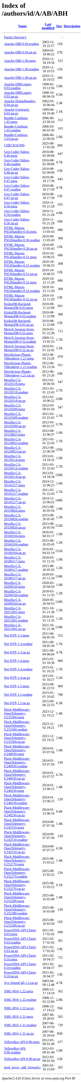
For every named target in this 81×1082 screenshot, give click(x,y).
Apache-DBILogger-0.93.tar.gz (18, 94)
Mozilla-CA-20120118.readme (16, 390)
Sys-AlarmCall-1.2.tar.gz (21, 983)
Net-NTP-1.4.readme (18, 669)
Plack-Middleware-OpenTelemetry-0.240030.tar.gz (17, 774)
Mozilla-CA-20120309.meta (14, 407)
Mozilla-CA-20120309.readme (16, 415)
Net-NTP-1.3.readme (18, 644)
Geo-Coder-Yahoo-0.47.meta (17, 179)
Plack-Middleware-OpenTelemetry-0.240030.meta (17, 750)
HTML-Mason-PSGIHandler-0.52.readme (22, 289)
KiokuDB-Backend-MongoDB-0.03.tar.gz (19, 322)
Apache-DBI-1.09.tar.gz (20, 77)
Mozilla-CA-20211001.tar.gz (15, 627)
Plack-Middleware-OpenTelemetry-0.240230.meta (17, 787)
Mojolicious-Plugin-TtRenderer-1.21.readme (20, 365)
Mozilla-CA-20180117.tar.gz (15, 576)
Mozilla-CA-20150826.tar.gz (15, 525)
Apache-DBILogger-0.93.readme (18, 86)
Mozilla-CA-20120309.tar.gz (15, 424)
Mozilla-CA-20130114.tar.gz (15, 475)
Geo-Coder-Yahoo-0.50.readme (17, 213)
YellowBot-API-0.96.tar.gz (22, 1059)
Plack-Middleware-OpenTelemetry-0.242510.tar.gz (17, 848)
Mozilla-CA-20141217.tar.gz (15, 500)
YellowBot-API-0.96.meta (21, 1042)
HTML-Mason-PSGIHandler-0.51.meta (20, 255)
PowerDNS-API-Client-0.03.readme (20, 940)
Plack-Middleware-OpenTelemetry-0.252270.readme (17, 872)
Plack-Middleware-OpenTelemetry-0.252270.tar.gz (17, 885)
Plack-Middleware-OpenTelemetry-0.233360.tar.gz (17, 738)
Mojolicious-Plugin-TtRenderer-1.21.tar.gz (19, 373)
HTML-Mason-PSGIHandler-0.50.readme (22, 238)
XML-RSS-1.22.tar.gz (19, 1008)
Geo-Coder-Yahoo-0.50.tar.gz (17, 221)
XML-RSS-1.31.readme (20, 1025)
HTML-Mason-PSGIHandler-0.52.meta (20, 280)
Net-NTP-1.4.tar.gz (17, 677)
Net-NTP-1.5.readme (18, 694)
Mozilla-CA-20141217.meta (14, 483)
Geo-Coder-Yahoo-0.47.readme (17, 187)
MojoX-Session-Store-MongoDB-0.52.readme (20, 339)
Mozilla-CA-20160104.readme (16, 542)
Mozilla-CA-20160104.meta (14, 534)
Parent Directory (15, 37)
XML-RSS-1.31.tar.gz (19, 1033)
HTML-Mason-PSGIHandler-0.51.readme (22, 263)
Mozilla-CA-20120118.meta (14, 382)
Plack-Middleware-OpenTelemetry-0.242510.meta (17, 823)
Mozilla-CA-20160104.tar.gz (15, 551)
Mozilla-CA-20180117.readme (16, 568)
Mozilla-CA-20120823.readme (16, 441)
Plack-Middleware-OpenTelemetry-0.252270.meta (17, 860)
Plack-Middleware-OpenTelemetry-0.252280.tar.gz (17, 921)
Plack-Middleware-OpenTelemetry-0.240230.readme (17, 799)
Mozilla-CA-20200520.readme (16, 593)
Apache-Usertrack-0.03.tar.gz (17, 111)
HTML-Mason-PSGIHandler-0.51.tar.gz (20, 272)
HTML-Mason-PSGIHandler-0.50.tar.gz (20, 246)
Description (72, 26)
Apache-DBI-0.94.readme (21, 44)
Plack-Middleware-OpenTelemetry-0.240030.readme (17, 762)
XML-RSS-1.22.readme (20, 999)
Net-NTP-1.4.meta (16, 661)
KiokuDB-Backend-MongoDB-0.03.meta (18, 306)
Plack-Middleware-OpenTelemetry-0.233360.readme (17, 725)
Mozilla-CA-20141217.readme (16, 491)
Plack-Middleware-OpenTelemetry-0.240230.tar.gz (17, 811)
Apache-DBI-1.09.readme (21, 69)
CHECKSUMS (14, 145)
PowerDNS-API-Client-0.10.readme (20, 966)
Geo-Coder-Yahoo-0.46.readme (17, 162)
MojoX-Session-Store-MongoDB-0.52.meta (19, 331)
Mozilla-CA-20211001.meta (14, 610)
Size (59, 26)
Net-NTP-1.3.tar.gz (17, 652)
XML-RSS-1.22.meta (18, 991)
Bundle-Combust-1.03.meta (16, 120)
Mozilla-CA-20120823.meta (14, 432)
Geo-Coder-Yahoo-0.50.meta (17, 204)
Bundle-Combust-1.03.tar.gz (16, 137)
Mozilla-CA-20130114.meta (14, 458)
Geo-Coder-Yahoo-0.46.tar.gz (17, 170)
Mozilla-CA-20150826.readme (16, 517)
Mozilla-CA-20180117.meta (14, 559)
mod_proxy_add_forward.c (22, 1067)
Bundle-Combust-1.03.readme (16, 128)
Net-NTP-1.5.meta (16, 686)
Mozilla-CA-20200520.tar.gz (15, 601)
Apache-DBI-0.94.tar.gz (20, 52)
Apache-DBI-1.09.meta (20, 61)
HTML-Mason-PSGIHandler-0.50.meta (20, 229)
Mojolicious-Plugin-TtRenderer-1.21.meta (19, 356)
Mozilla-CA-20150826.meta (14, 508)
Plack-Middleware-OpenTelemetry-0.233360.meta (17, 713)
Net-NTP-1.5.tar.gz (17, 703)
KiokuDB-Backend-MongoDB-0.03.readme (20, 314)
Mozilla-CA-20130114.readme (16, 466)
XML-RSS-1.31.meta (18, 1016)
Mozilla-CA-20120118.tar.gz (15, 399)
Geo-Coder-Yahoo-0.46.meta (17, 153)
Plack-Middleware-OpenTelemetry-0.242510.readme (17, 836)
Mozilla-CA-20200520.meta (14, 584)
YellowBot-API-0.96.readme (15, 1050)
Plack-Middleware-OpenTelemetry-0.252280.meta (17, 897)
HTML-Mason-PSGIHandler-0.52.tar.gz (20, 297)
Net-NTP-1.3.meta (16, 635)
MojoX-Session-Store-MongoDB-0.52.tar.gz (19, 348)
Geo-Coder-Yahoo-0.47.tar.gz (17, 196)
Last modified (48, 26)
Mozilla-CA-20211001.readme (16, 618)
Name (22, 26)
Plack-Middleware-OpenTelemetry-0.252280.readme (17, 909)
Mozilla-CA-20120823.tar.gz (15, 449)
